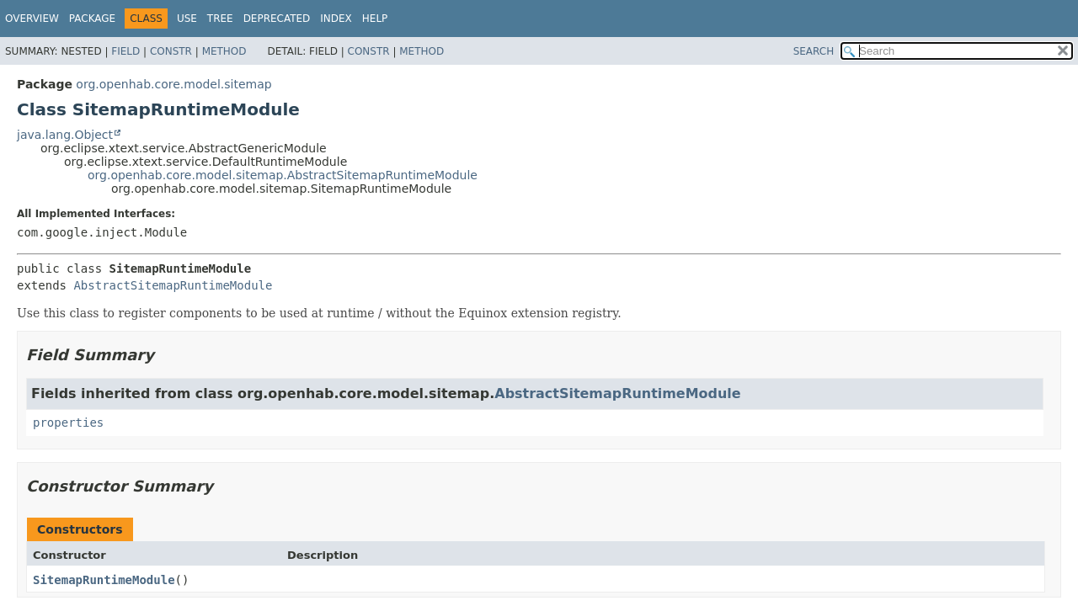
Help (375, 18)
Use (187, 18)
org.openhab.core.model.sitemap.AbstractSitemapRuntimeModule (283, 175)
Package (92, 18)
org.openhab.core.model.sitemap (173, 84)
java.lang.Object (65, 134)
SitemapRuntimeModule (104, 580)
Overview (32, 18)
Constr (171, 51)
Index (336, 18)
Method (224, 51)
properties (68, 422)
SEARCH (814, 51)
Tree (220, 18)
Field (125, 51)
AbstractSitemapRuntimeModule (172, 285)
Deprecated (277, 18)
